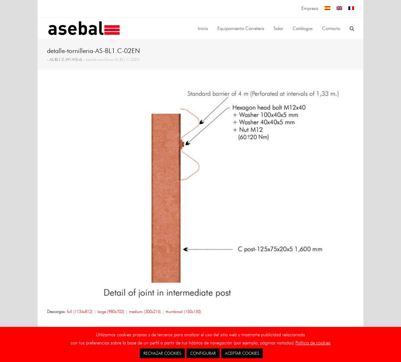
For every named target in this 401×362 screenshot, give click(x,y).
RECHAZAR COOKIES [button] (162, 353)
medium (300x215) (145, 311)
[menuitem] (327, 9)
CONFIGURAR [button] (203, 353)
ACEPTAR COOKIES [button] (242, 353)
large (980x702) (110, 311)
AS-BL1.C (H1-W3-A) (65, 59)
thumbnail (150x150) (183, 311)
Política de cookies (313, 343)
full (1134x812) (80, 311)
